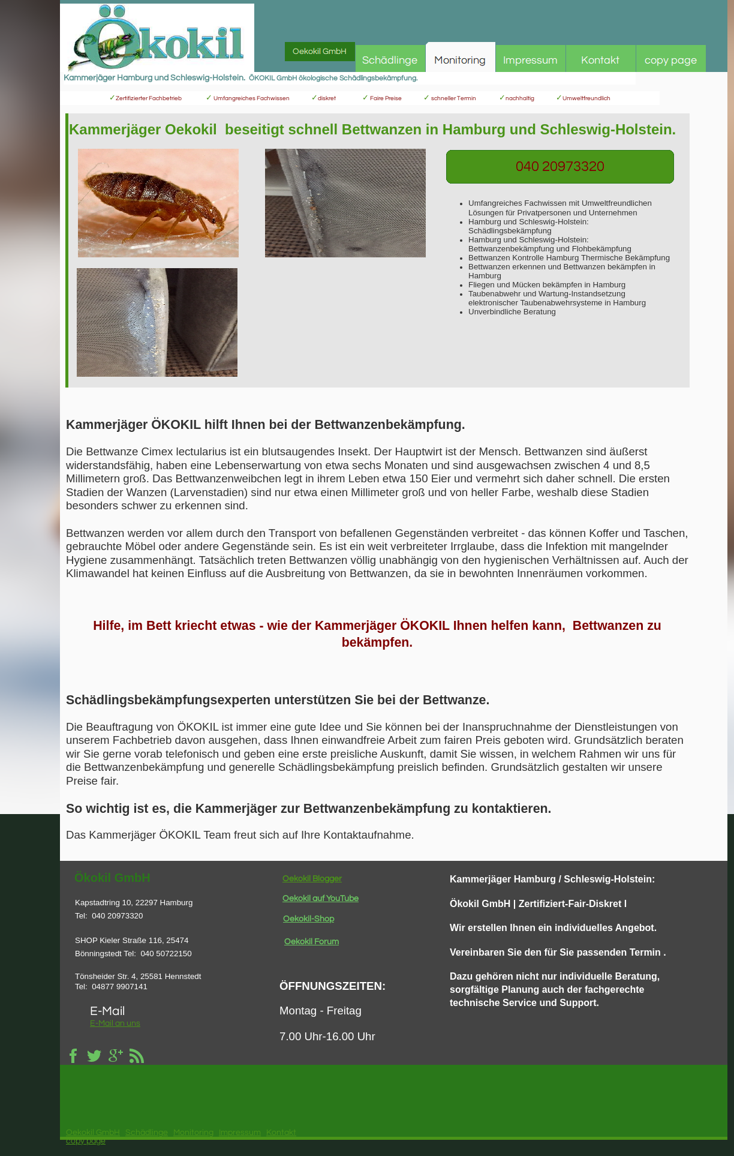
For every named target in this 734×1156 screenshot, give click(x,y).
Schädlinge (146, 1132)
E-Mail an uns (115, 1023)
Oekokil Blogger (312, 879)
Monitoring (193, 1132)
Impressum (240, 1132)
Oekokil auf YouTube (320, 898)
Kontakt (281, 1132)
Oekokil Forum (311, 942)
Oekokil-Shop (308, 919)
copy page (86, 1141)
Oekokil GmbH (93, 1132)
